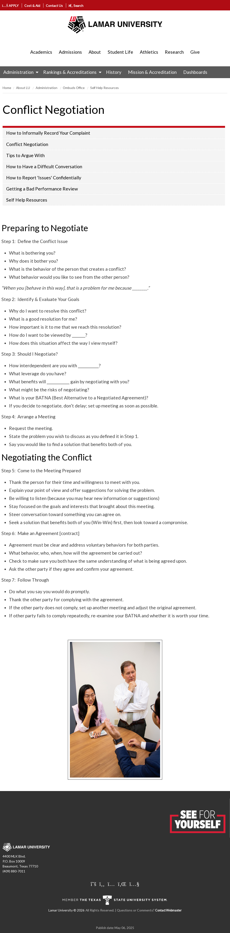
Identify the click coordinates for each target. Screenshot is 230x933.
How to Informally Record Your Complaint (48, 133)
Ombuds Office (74, 88)
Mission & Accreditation (152, 72)
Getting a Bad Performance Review (42, 188)
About (95, 52)
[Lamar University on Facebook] (102, 883)
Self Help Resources (104, 88)
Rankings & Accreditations (70, 72)
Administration (18, 72)
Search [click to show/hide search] (75, 6)
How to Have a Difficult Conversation (44, 166)
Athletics (149, 52)
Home (7, 88)
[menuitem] (20, 72)
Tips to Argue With (25, 155)
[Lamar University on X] (94, 883)
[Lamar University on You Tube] (134, 883)
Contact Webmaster (168, 910)
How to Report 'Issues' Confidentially (43, 177)
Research (174, 52)
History (113, 72)
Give (195, 52)
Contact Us (54, 6)
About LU (23, 88)
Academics (41, 52)
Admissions (70, 52)
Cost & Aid (32, 6)
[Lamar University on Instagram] (112, 883)
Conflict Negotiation (27, 144)
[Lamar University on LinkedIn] (122, 883)
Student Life (120, 52)
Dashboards (195, 72)
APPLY (10, 6)
